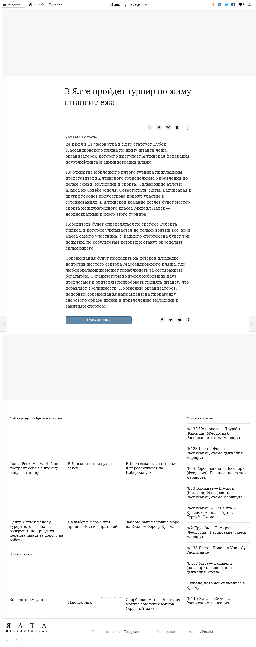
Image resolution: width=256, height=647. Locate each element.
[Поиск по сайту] (56, 5)
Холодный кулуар (26, 600)
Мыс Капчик (80, 602)
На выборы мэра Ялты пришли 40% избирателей (92, 524)
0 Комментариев (98, 320)
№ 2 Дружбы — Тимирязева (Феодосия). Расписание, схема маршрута (216, 532)
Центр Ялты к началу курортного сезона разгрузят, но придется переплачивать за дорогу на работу (36, 531)
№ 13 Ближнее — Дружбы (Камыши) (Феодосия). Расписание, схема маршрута (215, 492)
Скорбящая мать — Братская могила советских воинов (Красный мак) (153, 604)
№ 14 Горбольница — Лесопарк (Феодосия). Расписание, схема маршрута (216, 472)
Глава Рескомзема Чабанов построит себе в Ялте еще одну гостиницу (36, 468)
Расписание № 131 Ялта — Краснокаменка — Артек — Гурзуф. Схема (212, 512)
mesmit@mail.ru (202, 632)
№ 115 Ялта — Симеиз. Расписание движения (208, 600)
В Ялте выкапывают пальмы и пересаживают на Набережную (153, 468)
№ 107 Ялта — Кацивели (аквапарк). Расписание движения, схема (209, 567)
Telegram (131, 632)
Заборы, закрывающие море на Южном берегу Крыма (152, 524)
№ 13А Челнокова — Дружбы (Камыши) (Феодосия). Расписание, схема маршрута (215, 433)
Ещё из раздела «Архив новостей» (36, 418)
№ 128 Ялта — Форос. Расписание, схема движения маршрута (215, 453)
